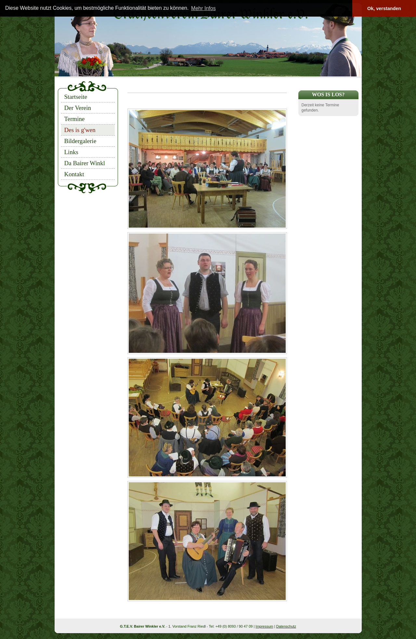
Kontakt (74, 174)
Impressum (264, 626)
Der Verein (77, 107)
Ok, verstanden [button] (384, 8)
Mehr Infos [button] (203, 8)
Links (71, 152)
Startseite (75, 96)
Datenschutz (286, 626)
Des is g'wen (80, 129)
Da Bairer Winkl (84, 163)
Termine (74, 118)
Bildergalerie (80, 141)
